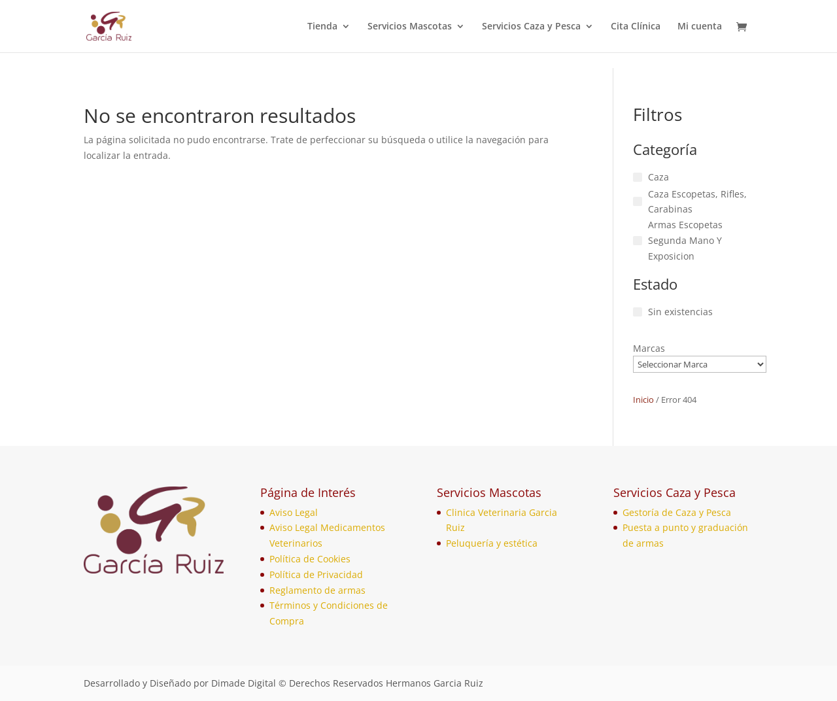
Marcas (649, 348)
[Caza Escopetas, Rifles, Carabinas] (637, 201)
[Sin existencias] (637, 311)
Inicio (643, 399)
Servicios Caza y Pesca (531, 27)
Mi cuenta (699, 27)
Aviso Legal (293, 512)
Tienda (322, 27)
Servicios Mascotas (409, 27)
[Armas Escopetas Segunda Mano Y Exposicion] (637, 240)
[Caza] (637, 177)
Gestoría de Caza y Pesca (677, 512)
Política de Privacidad (316, 574)
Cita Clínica (635, 27)
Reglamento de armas (317, 590)
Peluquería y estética (492, 543)
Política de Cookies (309, 559)
